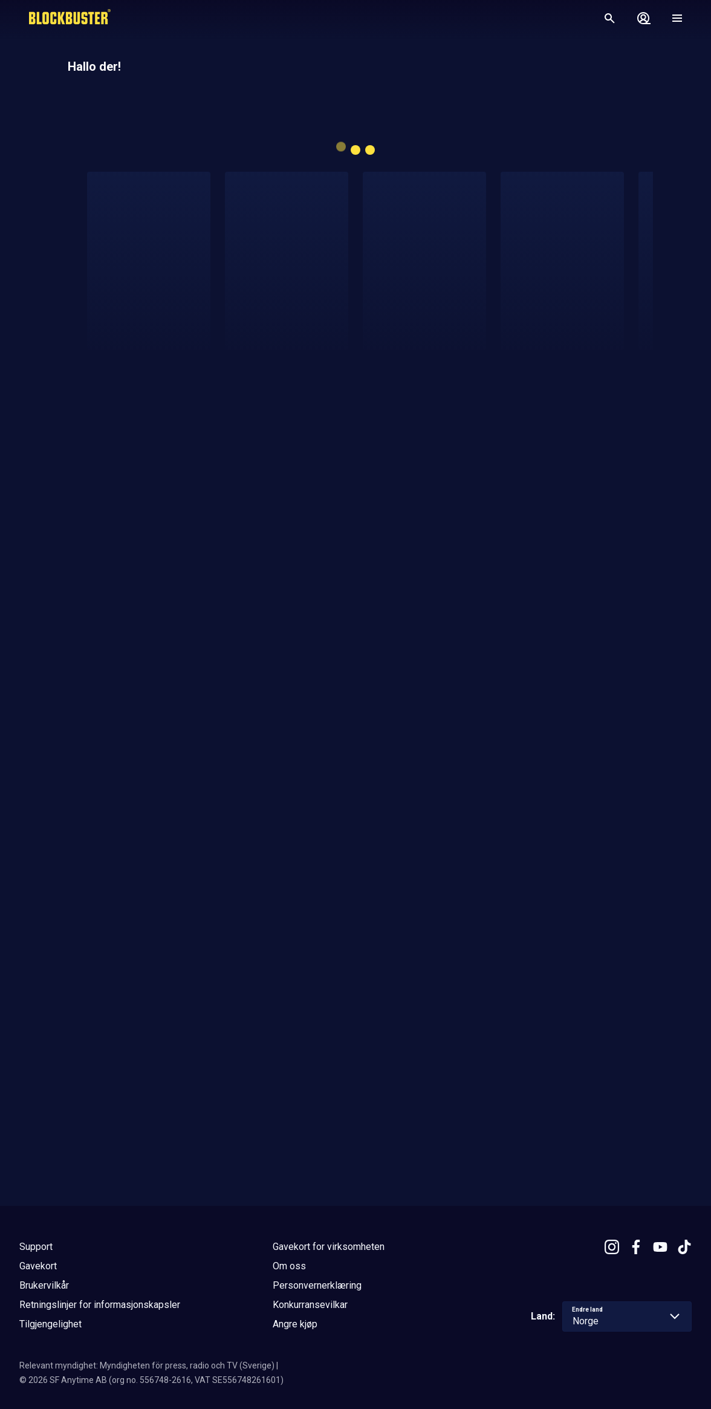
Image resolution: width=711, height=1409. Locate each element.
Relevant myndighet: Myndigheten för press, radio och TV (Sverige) (146, 1365)
